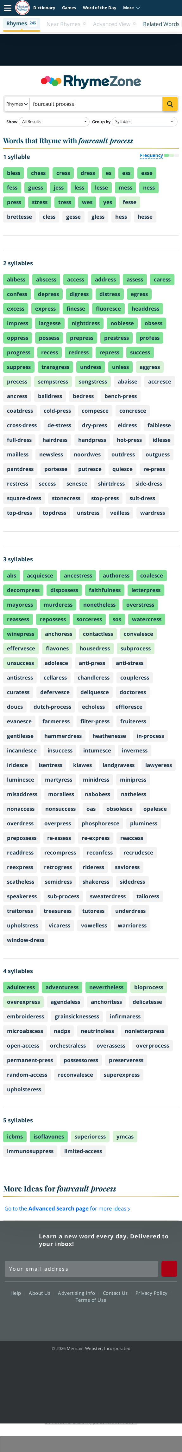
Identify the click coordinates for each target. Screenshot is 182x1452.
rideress (93, 867)
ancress (17, 396)
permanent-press (30, 1060)
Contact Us (117, 1293)
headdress (145, 308)
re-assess (59, 838)
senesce (76, 483)
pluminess (143, 823)
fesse (129, 202)
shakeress (96, 881)
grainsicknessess (77, 1016)
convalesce (138, 633)
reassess (18, 619)
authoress (116, 575)
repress (109, 352)
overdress (20, 823)
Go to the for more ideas (67, 1208)
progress (18, 352)
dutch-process (52, 706)
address (105, 279)
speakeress (22, 896)
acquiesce (40, 575)
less (79, 187)
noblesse (122, 323)
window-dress (25, 940)
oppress (17, 337)
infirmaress (125, 1016)
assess (135, 279)
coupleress (134, 677)
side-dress (148, 483)
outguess (158, 454)
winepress (20, 633)
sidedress (132, 881)
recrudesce (138, 852)
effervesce (21, 648)
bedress (83, 396)
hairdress (54, 439)
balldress (50, 396)
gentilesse (20, 735)
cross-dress (22, 425)
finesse (75, 308)
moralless (61, 794)
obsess (153, 323)
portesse (55, 469)
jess (59, 187)
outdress (123, 454)
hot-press (129, 439)
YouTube (102, 1317)
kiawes (82, 765)
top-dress (19, 512)
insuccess (59, 750)
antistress (20, 677)
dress (88, 173)
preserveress (126, 1060)
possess (49, 337)
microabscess (25, 1031)
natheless (133, 794)
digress (79, 294)
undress (90, 367)
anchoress (58, 633)
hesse (145, 216)
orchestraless (68, 1045)
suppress (19, 367)
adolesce (56, 663)
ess (126, 173)
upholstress (22, 925)
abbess (16, 279)
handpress (92, 439)
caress (162, 279)
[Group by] (145, 121)
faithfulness (105, 590)
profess (150, 337)
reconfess (100, 852)
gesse (73, 216)
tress (64, 202)
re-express (96, 838)
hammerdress (63, 735)
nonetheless (99, 604)
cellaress (55, 677)
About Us (41, 1293)
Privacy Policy (153, 1293)
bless (13, 173)
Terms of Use (91, 1300)
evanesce (19, 721)
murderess (58, 604)
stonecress (66, 498)
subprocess (136, 648)
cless (49, 216)
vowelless (94, 925)
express (45, 308)
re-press (154, 469)
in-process (150, 735)
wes (87, 202)
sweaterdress (108, 896)
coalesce (151, 575)
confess (17, 294)
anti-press (92, 663)
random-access (27, 1074)
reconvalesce (75, 1074)
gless (97, 216)
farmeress (56, 721)
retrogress (58, 867)
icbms (15, 1136)
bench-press (120, 396)
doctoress (133, 692)
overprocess (152, 1045)
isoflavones (49, 1136)
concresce (132, 410)
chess (38, 173)
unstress (88, 512)
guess (35, 187)
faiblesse (159, 425)
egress (139, 294)
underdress (130, 910)
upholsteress (24, 1089)
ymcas (125, 1136)
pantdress (20, 469)
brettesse (19, 216)
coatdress (20, 410)
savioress (127, 867)
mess (125, 187)
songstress (93, 381)
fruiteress (133, 721)
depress (48, 294)
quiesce (122, 469)
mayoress (20, 604)
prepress (81, 337)
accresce (159, 381)
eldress (127, 425)
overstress (140, 604)
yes (107, 202)
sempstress (53, 381)
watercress (146, 619)
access (75, 279)
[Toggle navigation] (7, 8)
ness (149, 187)
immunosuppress (30, 1151)
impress (17, 323)
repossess (53, 619)
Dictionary (44, 7)
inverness (134, 750)
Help (17, 1293)
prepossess (21, 838)
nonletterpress (144, 1031)
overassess (111, 1045)
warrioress (132, 925)
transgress (55, 367)
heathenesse (109, 735)
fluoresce (108, 308)
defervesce (55, 692)
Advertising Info (78, 1293)
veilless (119, 512)
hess (121, 216)
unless (120, 367)
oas (91, 808)
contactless (98, 633)
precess (17, 381)
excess (15, 308)
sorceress (89, 619)
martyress (58, 779)
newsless (51, 454)
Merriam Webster (21, 1240)
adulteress (21, 987)
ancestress (78, 575)
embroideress (25, 1016)
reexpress (20, 867)
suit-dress (142, 498)
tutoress (93, 910)
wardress (152, 512)
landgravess (119, 765)
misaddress (22, 794)
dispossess (64, 590)
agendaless (65, 1001)
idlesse (162, 439)
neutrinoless (97, 1031)
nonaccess (21, 808)
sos (117, 619)
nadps (62, 1031)
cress (63, 173)
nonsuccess (60, 808)
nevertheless (106, 987)
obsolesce (119, 808)
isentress (50, 765)
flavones (57, 648)
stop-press (105, 498)
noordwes (87, 454)
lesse (101, 187)
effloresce (129, 706)
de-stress (59, 425)
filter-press (95, 721)
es (108, 173)
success (140, 352)
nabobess (97, 794)
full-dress (19, 439)
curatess (18, 692)
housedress (94, 648)
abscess (46, 279)
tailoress (147, 896)
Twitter (79, 1317)
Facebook (56, 1317)
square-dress (24, 498)
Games (69, 7)
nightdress (86, 323)
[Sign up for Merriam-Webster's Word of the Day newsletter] (81, 1269)
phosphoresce (100, 823)
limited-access (83, 1151)
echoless (93, 706)
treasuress (58, 910)
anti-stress (129, 663)
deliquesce (94, 692)
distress (109, 294)
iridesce (17, 765)
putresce (90, 469)
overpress (57, 823)
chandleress (94, 677)
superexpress (122, 1074)
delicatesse (147, 1001)
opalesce (155, 808)
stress (39, 202)
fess (12, 187)
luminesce (20, 779)
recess (49, 352)
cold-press (57, 410)
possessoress (81, 1060)
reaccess (131, 838)
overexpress (23, 1001)
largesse (50, 323)
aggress (150, 367)
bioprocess (148, 987)
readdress (20, 852)
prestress (116, 337)
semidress (58, 881)
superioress (90, 1136)
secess (47, 483)
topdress (54, 512)
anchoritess (106, 1001)
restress (17, 483)
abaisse (127, 381)
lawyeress (158, 765)
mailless (17, 454)
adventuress (62, 987)
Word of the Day (99, 7)
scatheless (20, 881)
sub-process (63, 896)
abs (11, 575)
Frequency (151, 155)
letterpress (145, 590)
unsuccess (20, 663)
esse (147, 173)
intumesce (97, 750)
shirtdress (111, 483)
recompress (60, 852)
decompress (23, 590)
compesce (95, 410)
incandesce (22, 750)
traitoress (20, 910)
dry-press (94, 425)
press (14, 202)
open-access (23, 1045)
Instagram (125, 1317)
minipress (133, 779)
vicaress (59, 925)
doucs (15, 706)
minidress (96, 779)
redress (79, 352)
